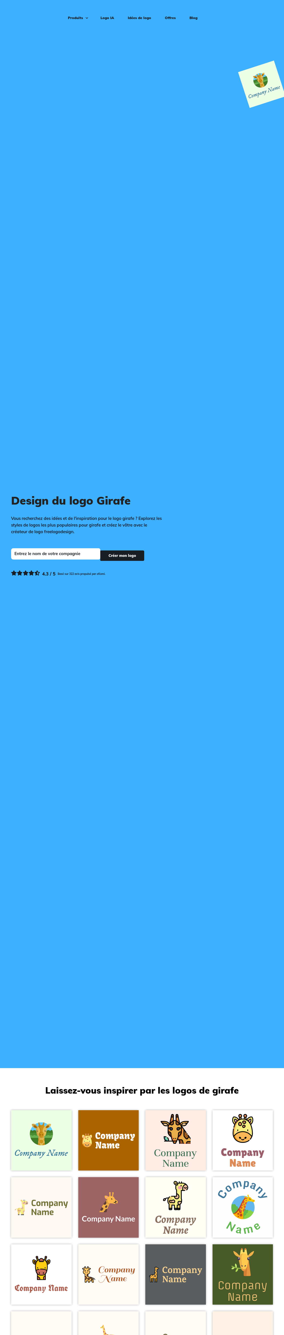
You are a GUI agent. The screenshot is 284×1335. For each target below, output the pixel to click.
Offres (167, 10)
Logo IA (104, 10)
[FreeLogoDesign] (33, 10)
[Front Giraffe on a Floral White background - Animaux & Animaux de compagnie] (108, 1274)
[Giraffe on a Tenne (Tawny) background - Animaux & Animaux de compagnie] (108, 1140)
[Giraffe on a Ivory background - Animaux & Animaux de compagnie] (175, 1207)
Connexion (265, 10)
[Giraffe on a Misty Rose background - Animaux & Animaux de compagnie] (175, 1140)
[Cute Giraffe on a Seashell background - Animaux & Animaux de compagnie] (41, 1207)
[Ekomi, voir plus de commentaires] (58, 572)
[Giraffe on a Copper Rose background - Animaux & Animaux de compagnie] (108, 1207)
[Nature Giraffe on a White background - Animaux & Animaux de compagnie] (243, 1207)
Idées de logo (136, 10)
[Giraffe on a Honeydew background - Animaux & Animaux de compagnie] (41, 1140)
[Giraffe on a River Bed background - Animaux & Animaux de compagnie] (175, 1274)
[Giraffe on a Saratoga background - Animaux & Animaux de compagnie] (243, 1274)
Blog (190, 10)
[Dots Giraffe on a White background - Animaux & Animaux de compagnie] (243, 1140)
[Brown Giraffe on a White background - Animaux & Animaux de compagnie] (41, 1274)
